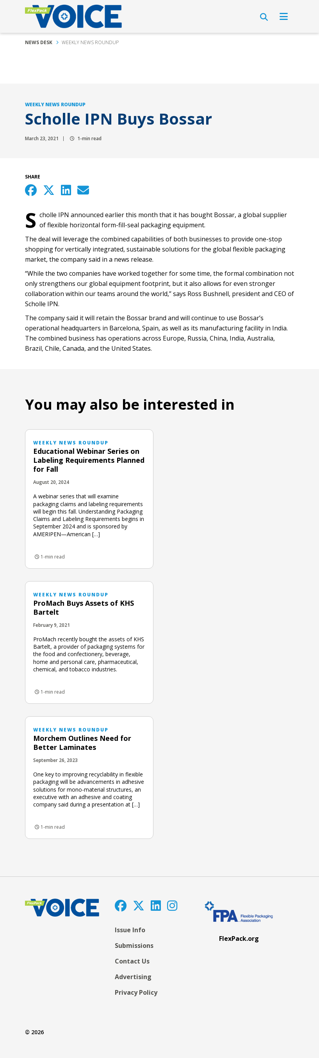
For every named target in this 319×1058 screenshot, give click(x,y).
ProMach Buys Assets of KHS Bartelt (83, 607)
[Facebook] (121, 905)
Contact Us (132, 961)
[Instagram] (172, 905)
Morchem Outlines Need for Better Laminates (82, 742)
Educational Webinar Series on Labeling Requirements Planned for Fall (88, 460)
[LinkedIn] (156, 905)
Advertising (133, 976)
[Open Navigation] (283, 16)
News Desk (38, 42)
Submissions (134, 945)
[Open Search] (264, 17)
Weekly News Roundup (90, 42)
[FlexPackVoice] (73, 16)
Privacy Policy (136, 992)
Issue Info (130, 930)
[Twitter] (138, 905)
